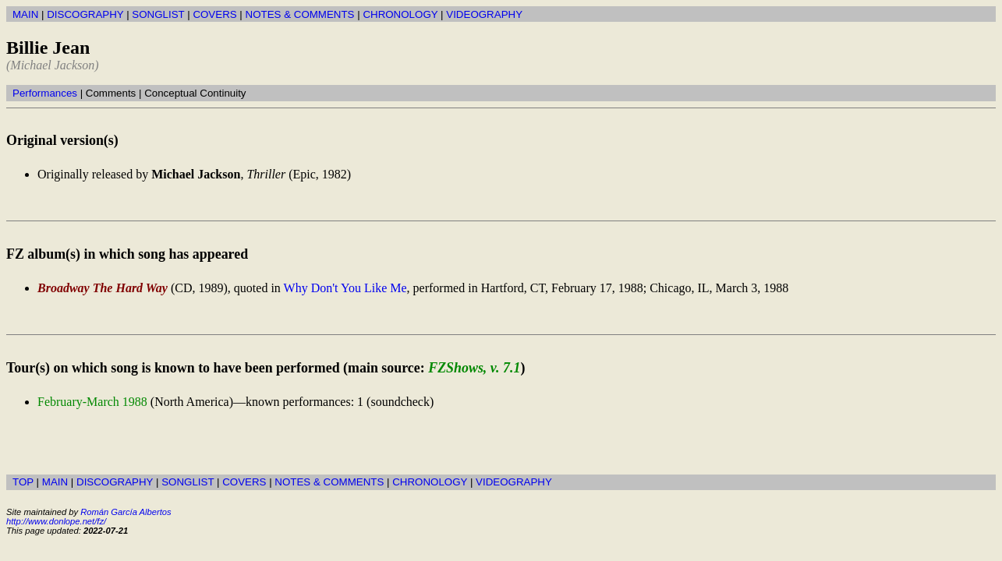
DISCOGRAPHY (85, 14)
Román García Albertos (125, 512)
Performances (44, 93)
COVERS (214, 14)
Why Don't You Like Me (345, 288)
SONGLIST (158, 14)
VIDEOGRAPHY (484, 14)
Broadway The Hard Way (102, 288)
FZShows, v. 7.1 (474, 368)
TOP (23, 482)
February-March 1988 (92, 401)
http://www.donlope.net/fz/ (56, 521)
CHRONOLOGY (400, 14)
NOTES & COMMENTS (300, 14)
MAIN (25, 14)
